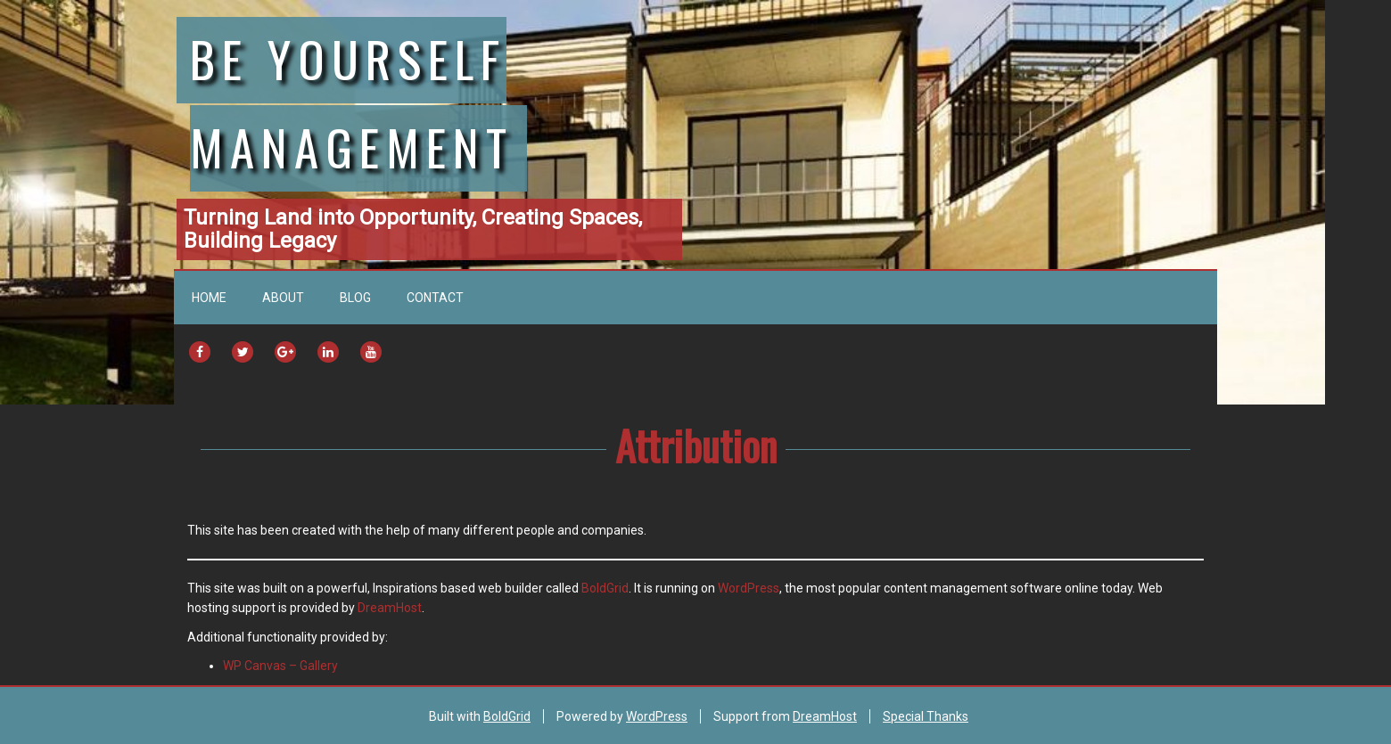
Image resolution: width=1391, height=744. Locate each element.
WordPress (748, 588)
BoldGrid (605, 588)
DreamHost (390, 608)
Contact (435, 297)
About (283, 297)
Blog (355, 297)
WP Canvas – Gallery (280, 665)
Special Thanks (925, 716)
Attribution (696, 444)
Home (209, 297)
